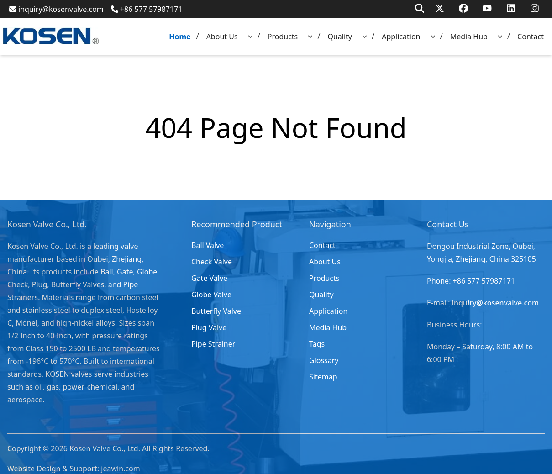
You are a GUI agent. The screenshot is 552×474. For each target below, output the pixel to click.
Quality (339, 37)
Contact (530, 37)
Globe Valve (211, 295)
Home (179, 37)
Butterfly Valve (216, 311)
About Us (222, 37)
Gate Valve (209, 278)
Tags (317, 344)
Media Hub (469, 37)
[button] (250, 36)
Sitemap (323, 377)
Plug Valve (208, 327)
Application (401, 37)
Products (283, 37)
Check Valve (211, 262)
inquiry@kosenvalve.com (56, 9)
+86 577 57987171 (146, 9)
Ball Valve (207, 245)
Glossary (324, 360)
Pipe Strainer (213, 344)
